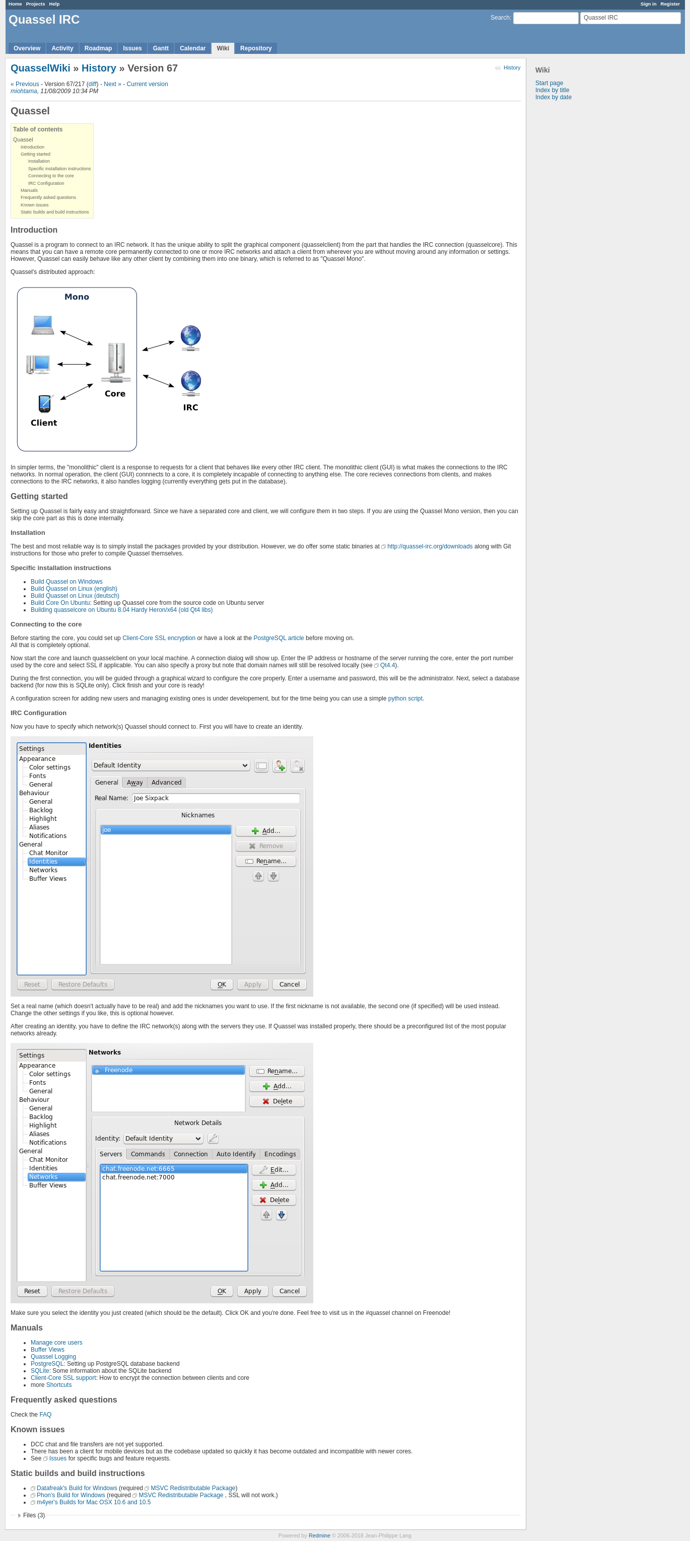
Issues (132, 48)
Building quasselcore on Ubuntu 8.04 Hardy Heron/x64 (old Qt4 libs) (122, 609)
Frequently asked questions (48, 197)
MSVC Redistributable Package (193, 1488)
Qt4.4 (387, 665)
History (512, 67)
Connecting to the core (51, 175)
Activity (62, 48)
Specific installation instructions (59, 168)
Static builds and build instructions (55, 212)
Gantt (161, 48)
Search (500, 17)
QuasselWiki (41, 68)
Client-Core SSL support (63, 1377)
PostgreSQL (47, 1363)
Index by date (553, 97)
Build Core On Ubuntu (60, 602)
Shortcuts (59, 1384)
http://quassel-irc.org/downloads (429, 546)
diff (93, 84)
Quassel (23, 139)
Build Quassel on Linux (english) (74, 588)
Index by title (552, 90)
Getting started (35, 154)
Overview (27, 48)
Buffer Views (47, 1349)
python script (405, 698)
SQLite (40, 1370)
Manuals (29, 190)
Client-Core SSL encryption (158, 638)
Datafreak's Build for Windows (77, 1488)
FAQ (45, 1414)
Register (670, 4)
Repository (256, 48)
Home (15, 4)
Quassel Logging (53, 1356)
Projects (35, 4)
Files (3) (34, 1515)
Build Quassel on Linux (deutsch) (75, 595)
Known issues (35, 204)
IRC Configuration (46, 183)
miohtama (24, 91)
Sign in (649, 4)
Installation (39, 161)
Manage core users (57, 1342)
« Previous (25, 84)
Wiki (223, 48)
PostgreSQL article (279, 638)
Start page (549, 83)
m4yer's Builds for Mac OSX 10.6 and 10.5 (94, 1502)
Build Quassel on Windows (67, 581)
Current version (147, 84)
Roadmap (98, 48)
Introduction (32, 147)
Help (54, 4)
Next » (112, 84)
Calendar (192, 48)
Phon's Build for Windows (71, 1495)
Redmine (319, 1535)
